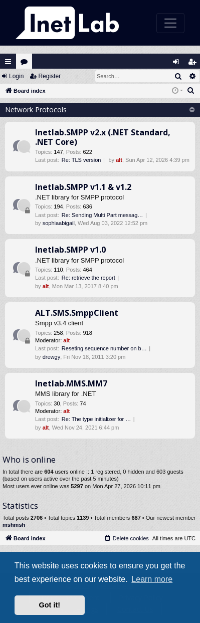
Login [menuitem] (178, 64)
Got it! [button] (49, 605)
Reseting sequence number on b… (104, 348)
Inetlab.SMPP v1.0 (70, 249)
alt (119, 160)
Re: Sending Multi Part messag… (102, 215)
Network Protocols (36, 109)
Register (49, 76)
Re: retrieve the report (88, 278)
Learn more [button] (151, 579)
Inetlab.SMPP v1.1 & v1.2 (83, 186)
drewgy (51, 357)
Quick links (8, 62)
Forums (26, 64)
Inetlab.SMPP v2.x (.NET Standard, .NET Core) (102, 137)
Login (16, 76)
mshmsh (14, 525)
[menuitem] (190, 90)
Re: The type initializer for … (96, 419)
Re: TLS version (81, 160)
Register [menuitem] (194, 64)
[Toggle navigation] (170, 23)
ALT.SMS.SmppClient (76, 312)
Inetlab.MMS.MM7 (71, 383)
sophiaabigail (59, 223)
